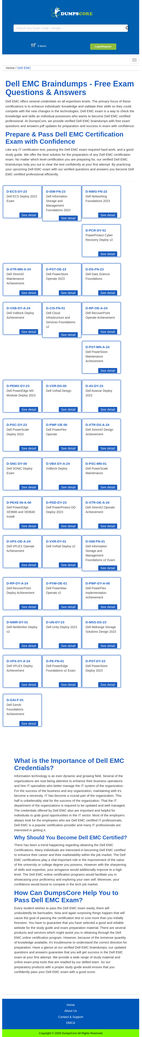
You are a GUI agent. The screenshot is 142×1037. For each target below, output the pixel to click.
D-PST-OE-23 (56, 269)
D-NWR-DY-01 (17, 622)
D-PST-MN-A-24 (98, 347)
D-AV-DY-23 (94, 386)
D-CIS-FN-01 (55, 308)
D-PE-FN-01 (55, 661)
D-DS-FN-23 (95, 269)
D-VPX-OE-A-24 (18, 541)
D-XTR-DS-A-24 (97, 425)
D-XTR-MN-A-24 (19, 269)
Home (10, 68)
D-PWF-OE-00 (56, 425)
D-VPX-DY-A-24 (18, 661)
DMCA (70, 1023)
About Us (70, 1011)
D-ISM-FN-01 (95, 541)
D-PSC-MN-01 (96, 463)
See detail (29, 215)
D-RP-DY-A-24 (17, 583)
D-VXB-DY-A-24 (18, 308)
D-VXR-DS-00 (56, 386)
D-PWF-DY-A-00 (98, 583)
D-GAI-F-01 (15, 700)
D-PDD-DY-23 (56, 502)
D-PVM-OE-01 (56, 583)
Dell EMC (24, 68)
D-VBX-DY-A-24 (58, 463)
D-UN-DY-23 (55, 622)
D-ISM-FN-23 (55, 191)
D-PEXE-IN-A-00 (19, 502)
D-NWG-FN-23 (96, 191)
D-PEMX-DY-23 (18, 386)
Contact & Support (70, 1017)
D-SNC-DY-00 (17, 463)
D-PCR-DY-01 (96, 230)
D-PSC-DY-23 (17, 425)
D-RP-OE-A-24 (97, 308)
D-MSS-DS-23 (96, 622)
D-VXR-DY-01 (56, 541)
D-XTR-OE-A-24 (98, 502)
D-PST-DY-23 (95, 661)
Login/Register (103, 46)
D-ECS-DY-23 (17, 191)
